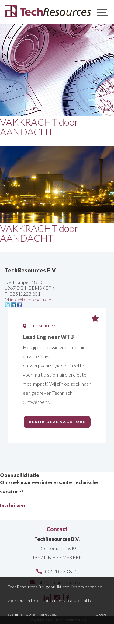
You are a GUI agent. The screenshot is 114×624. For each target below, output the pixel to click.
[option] (57, 384)
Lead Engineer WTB (48, 337)
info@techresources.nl (33, 299)
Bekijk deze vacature (57, 421)
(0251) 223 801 (61, 571)
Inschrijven (12, 505)
